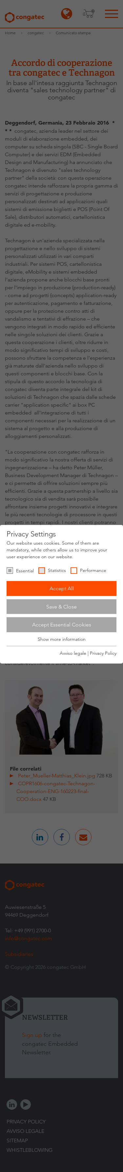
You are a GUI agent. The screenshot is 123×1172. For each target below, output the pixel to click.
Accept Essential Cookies (61, 625)
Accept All (62, 588)
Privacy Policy (103, 653)
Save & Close (61, 606)
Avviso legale (73, 653)
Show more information (62, 639)
